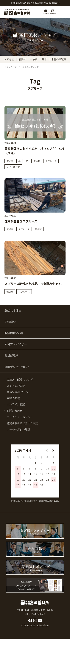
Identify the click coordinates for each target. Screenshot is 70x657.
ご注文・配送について (20, 379)
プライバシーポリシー (20, 417)
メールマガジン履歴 (18, 429)
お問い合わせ (14, 410)
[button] (64, 12)
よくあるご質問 (16, 385)
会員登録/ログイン (18, 392)
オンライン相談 (16, 404)
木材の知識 (13, 398)
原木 (44, 59)
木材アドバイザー (15, 344)
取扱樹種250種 (13, 333)
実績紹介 (10, 322)
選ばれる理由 (12, 310)
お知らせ (9, 59)
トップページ (10, 66)
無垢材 (22, 59)
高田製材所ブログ (30, 66)
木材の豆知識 (58, 59)
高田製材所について (17, 367)
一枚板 (34, 59)
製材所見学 (11, 355)
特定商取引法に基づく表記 (22, 423)
